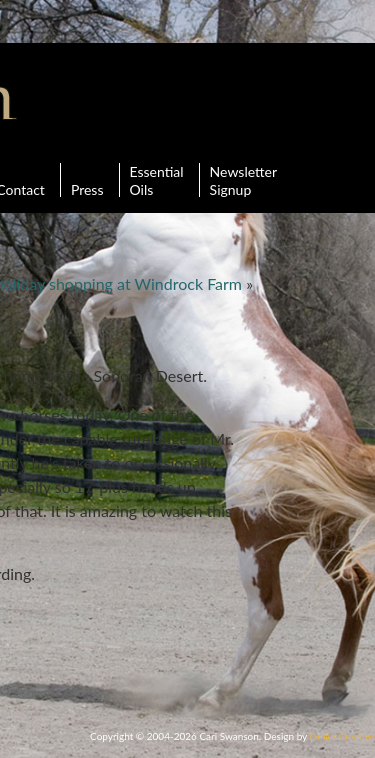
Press (87, 180)
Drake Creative (342, 736)
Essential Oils (157, 180)
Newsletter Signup (243, 180)
